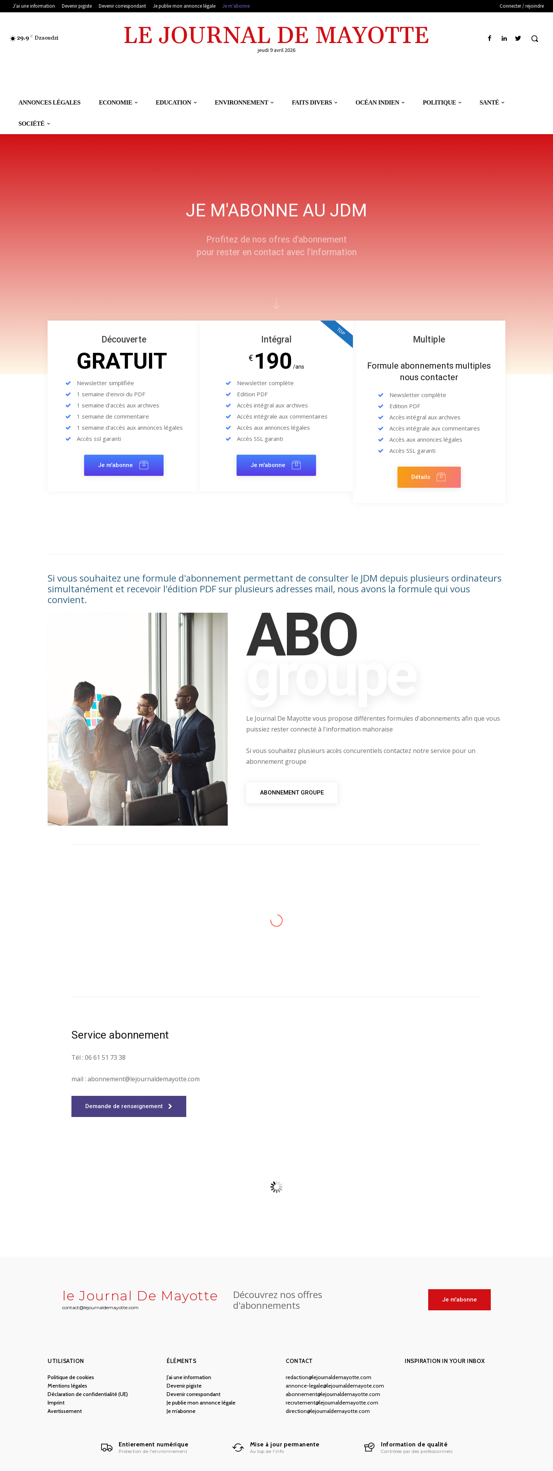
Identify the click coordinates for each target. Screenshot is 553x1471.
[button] (534, 38)
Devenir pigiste (184, 1385)
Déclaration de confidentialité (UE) (88, 1394)
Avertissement (65, 1411)
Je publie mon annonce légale (201, 1402)
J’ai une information (189, 1377)
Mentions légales (67, 1385)
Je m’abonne (181, 1411)
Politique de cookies (71, 1377)
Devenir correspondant (193, 1394)
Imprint (56, 1402)
